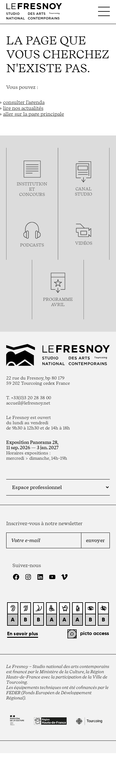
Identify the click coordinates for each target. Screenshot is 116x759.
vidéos (83, 243)
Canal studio (83, 191)
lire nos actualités (23, 108)
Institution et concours (32, 189)
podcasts (32, 244)
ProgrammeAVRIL (58, 302)
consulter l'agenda (24, 102)
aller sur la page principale (33, 114)
